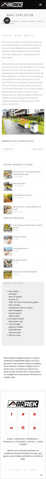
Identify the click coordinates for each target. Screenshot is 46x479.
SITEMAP (23, 444)
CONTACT (31, 442)
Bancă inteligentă (15, 310)
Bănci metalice (14, 305)
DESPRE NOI (19, 439)
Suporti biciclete (15, 332)
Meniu (6, 19)
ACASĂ (10, 439)
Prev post (8, 149)
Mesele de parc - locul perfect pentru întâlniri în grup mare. (26, 173)
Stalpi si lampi (14, 316)
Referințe (30, 36)
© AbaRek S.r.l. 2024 (22, 470)
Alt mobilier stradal (16, 319)
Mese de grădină (15, 296)
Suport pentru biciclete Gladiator (25, 272)
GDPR (39, 442)
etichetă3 (30, 141)
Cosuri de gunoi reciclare (22, 195)
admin (18, 36)
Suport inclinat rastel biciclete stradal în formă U (27, 226)
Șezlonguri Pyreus (20, 237)
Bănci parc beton (19, 183)
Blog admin (29, 21)
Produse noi (13, 299)
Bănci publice (14, 291)
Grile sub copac (15, 335)
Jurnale (15, 21)
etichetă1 (14, 141)
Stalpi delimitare (15, 329)
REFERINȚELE (32, 439)
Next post (38, 149)
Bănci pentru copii (16, 321)
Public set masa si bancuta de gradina (24, 302)
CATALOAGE (20, 442)
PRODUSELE (8, 442)
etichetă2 (22, 141)
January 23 (7, 36)
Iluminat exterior (15, 313)
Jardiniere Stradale (16, 327)
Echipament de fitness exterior (21, 308)
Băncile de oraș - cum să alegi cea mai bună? (27, 208)
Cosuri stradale (14, 324)
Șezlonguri (13, 294)
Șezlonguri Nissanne (20, 248)
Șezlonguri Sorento (20, 260)
